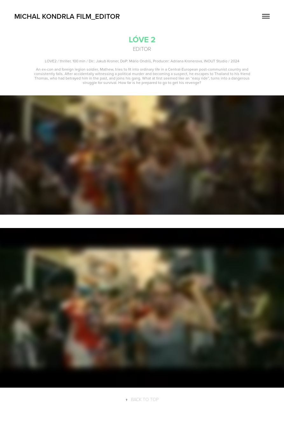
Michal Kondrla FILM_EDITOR (67, 16)
